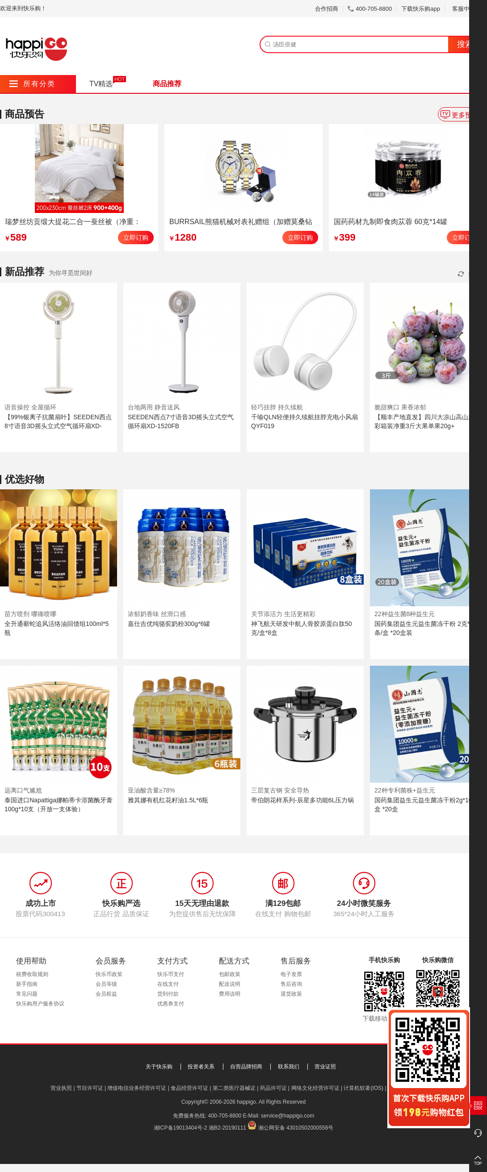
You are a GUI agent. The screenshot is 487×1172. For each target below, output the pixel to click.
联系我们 (288, 1067)
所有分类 (32, 84)
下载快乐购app (420, 8)
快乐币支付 (170, 974)
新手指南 (27, 984)
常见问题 (27, 994)
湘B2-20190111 (227, 1128)
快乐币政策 (109, 974)
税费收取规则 (32, 974)
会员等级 (106, 984)
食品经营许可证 (189, 1088)
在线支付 (168, 984)
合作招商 (326, 8)
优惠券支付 (170, 1004)
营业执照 (61, 1088)
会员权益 (106, 994)
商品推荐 (167, 84)
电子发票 (291, 974)
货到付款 (168, 994)
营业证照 (325, 1067)
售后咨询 (291, 984)
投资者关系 (201, 1067)
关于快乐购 (159, 1067)
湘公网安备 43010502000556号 (296, 1128)
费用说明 (229, 994)
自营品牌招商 (246, 1067)
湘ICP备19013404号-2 (180, 1128)
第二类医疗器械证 (234, 1088)
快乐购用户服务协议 (40, 1004)
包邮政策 (229, 974)
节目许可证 (89, 1088)
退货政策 (291, 994)
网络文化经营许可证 (315, 1088)
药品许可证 (273, 1088)
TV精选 (101, 84)
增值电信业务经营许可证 (136, 1088)
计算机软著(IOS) (363, 1088)
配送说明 (229, 984)
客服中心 (467, 8)
